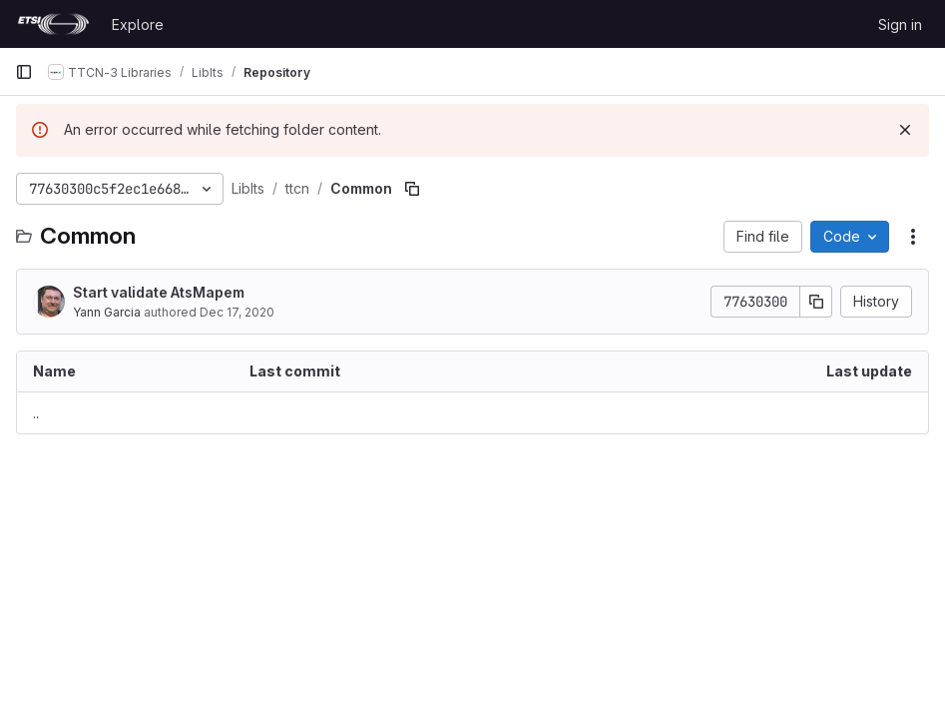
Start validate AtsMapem (158, 292)
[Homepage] (53, 24)
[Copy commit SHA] (816, 302)
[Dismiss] (905, 130)
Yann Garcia (107, 312)
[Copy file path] (412, 189)
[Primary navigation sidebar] (24, 72)
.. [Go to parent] (36, 412)
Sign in (900, 24)
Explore (138, 24)
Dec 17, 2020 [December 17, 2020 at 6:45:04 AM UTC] (237, 312)
